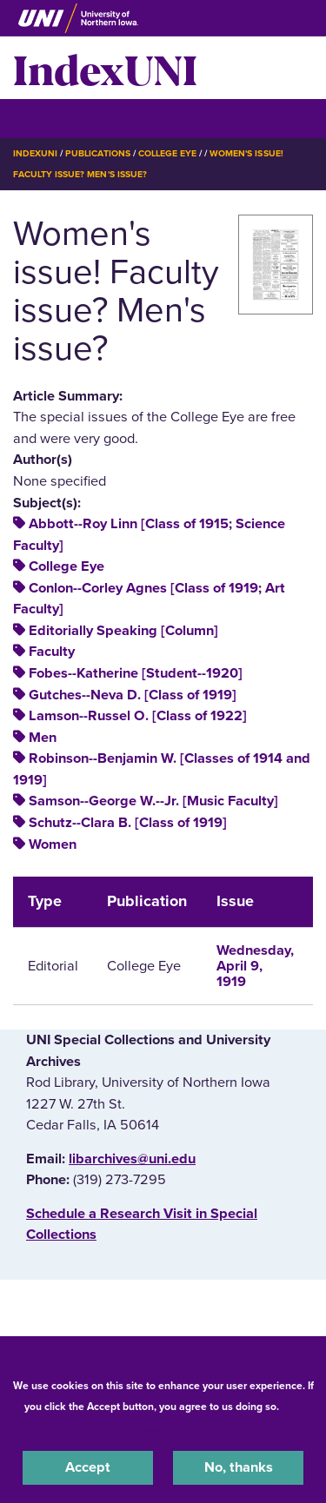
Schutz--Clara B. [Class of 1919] (128, 822)
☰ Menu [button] (44, 118)
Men (43, 737)
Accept (87, 1467)
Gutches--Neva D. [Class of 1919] (132, 695)
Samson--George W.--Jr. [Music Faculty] (153, 801)
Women (53, 844)
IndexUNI (105, 67)
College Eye (167, 153)
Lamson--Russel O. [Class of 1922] (138, 716)
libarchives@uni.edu (132, 1159)
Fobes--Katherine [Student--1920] (136, 673)
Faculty (52, 651)
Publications (97, 153)
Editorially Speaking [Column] (123, 630)
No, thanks (238, 1467)
